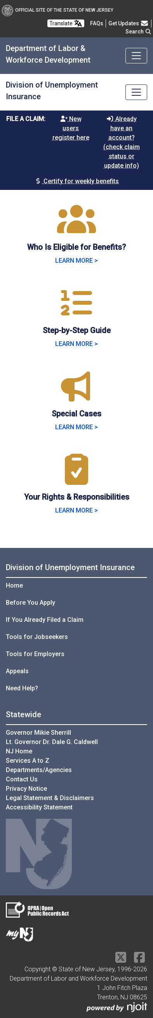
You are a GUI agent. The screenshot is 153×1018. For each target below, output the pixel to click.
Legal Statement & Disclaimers (50, 798)
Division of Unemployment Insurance (52, 90)
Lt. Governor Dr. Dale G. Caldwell (52, 742)
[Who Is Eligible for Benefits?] (76, 229)
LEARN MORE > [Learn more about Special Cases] (76, 427)
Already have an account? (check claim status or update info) (121, 142)
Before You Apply (30, 602)
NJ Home (19, 751)
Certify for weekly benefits (76, 181)
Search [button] (138, 31)
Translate (65, 23)
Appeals (17, 671)
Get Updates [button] (128, 23)
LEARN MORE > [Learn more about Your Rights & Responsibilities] (76, 510)
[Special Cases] (76, 395)
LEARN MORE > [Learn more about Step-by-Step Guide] (76, 344)
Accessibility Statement (39, 807)
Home (14, 585)
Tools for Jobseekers (37, 637)
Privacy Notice (26, 788)
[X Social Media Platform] (121, 960)
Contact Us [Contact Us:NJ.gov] (22, 779)
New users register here (70, 128)
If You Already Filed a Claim (44, 619)
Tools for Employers (35, 654)
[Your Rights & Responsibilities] (76, 479)
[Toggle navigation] (136, 55)
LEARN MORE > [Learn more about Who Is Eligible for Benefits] (76, 260)
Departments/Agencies (39, 770)
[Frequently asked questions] (96, 23)
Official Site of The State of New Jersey (57, 10)
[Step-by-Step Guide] (76, 312)
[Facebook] (139, 960)
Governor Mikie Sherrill (38, 732)
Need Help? (22, 688)
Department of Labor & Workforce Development (48, 54)
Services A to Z (27, 760)
